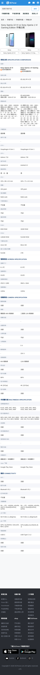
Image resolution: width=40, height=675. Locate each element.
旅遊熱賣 (4, 626)
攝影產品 (31, 602)
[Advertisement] (20, 570)
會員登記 (31, 633)
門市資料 (17, 623)
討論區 (3, 612)
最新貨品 (17, 626)
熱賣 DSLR (18, 636)
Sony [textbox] (9, 50)
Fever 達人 (4, 602)
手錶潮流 (31, 615)
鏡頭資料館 (18, 602)
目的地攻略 (5, 630)
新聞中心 (4, 599)
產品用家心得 (19, 612)
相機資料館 (18, 599)
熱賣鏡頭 (17, 633)
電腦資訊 (31, 609)
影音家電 (31, 612)
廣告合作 (31, 630)
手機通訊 (31, 605)
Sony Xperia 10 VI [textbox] (9, 53)
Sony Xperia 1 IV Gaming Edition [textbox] (30, 53)
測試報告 (26, 13)
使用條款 (31, 636)
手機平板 (10, 20)
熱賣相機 (17, 630)
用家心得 (35, 13)
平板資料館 (16, 13)
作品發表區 (5, 609)
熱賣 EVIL (18, 639)
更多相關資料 (6, 69)
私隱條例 (31, 639)
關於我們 (31, 623)
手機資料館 (5, 13)
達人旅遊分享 (5, 636)
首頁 (2, 20)
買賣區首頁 (31, 599)
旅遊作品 (4, 633)
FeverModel (5, 605)
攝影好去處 (5, 623)
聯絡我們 (31, 626)
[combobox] (10, 49)
